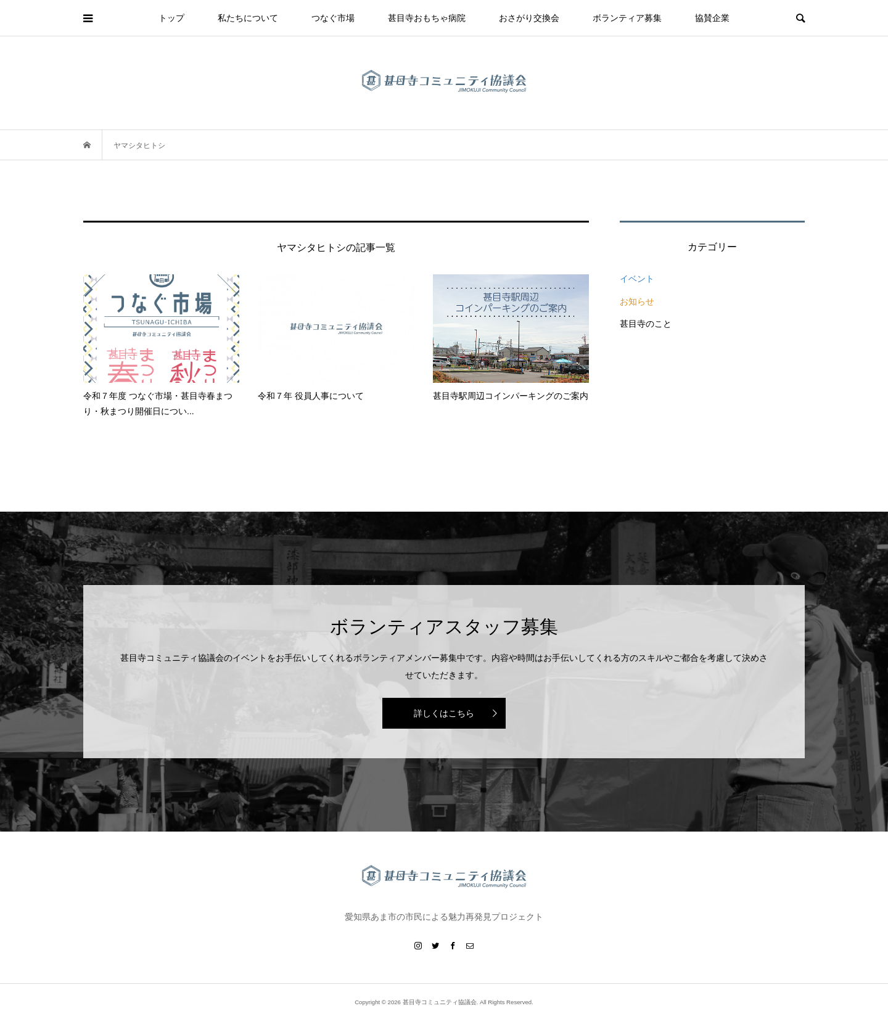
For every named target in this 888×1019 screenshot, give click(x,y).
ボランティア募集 (627, 18)
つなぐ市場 (333, 18)
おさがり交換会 (529, 18)
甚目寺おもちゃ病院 (427, 18)
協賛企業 (712, 18)
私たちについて (248, 18)
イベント (637, 279)
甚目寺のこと (646, 324)
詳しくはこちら (444, 713)
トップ (171, 18)
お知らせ (637, 301)
